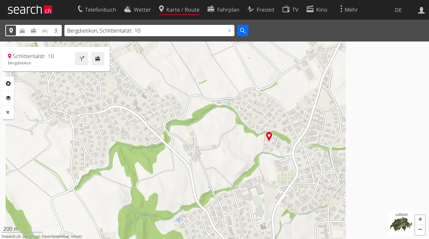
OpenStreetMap (55, 236)
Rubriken (8, 84)
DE (398, 10)
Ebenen (8, 98)
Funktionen (8, 113)
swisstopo (31, 236)
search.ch (13, 236)
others (76, 236)
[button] (420, 220)
